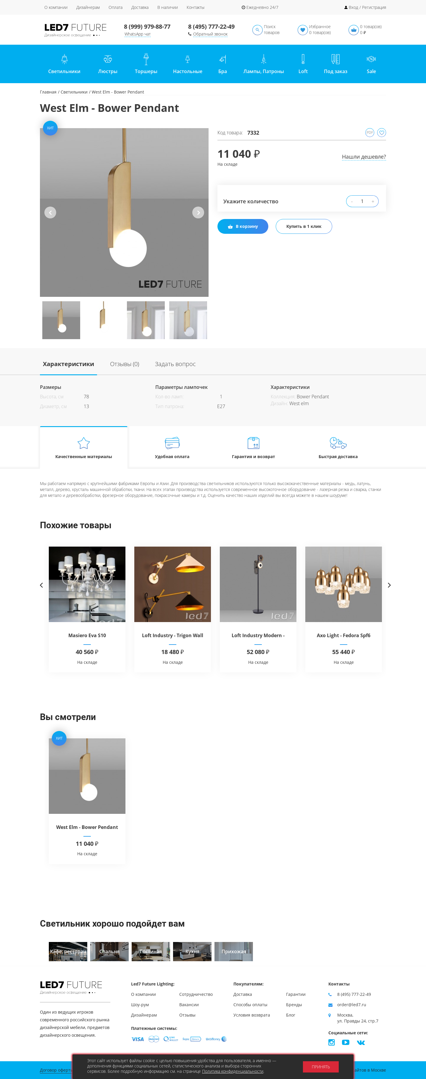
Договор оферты (57, 1070)
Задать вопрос (175, 364)
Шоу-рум (140, 1004)
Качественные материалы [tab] (83, 447)
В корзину (243, 226)
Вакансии (189, 1004)
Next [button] (198, 217)
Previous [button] (50, 217)
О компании (55, 7)
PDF (370, 132)
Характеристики (68, 364)
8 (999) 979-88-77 (147, 26)
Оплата (115, 7)
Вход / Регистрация (367, 7)
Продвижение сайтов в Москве (354, 1070)
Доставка (140, 7)
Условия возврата (251, 1015)
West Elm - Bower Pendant (87, 827)
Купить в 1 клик (304, 226)
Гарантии (296, 994)
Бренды (294, 1004)
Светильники (74, 92)
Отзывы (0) (124, 364)
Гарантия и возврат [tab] (253, 447)
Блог (290, 1015)
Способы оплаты (250, 1004)
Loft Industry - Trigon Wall (172, 635)
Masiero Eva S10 (87, 635)
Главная (48, 92)
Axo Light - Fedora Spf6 (343, 635)
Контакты (195, 7)
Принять (321, 1067)
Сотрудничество (196, 994)
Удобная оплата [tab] (172, 447)
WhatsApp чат (138, 34)
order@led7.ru (351, 1004)
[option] (124, 212)
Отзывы (187, 1015)
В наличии (167, 7)
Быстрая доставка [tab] (338, 447)
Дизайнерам (88, 7)
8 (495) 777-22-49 (211, 26)
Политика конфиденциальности (232, 1071)
